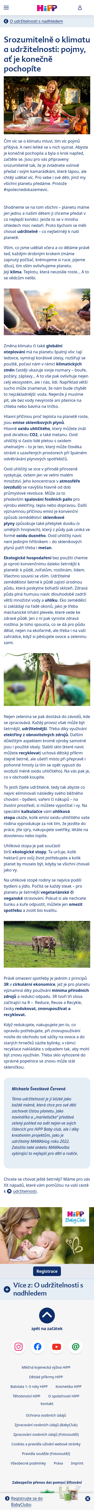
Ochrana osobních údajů (46, 1415)
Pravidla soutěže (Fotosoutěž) (46, 1453)
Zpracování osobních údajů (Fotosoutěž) (46, 1434)
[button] (80, 8)
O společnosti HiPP (63, 1396)
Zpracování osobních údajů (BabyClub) (46, 1424)
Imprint (77, 1463)
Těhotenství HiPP (26, 1396)
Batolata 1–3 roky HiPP (29, 1386)
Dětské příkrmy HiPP (46, 1376)
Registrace (46, 1271)
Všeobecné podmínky (28, 1463)
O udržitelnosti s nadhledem (36, 21)
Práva (58, 1463)
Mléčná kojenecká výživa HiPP (46, 1367)
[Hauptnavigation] (7, 7)
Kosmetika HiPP (68, 1386)
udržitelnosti (25, 1191)
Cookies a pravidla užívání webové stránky (46, 1444)
